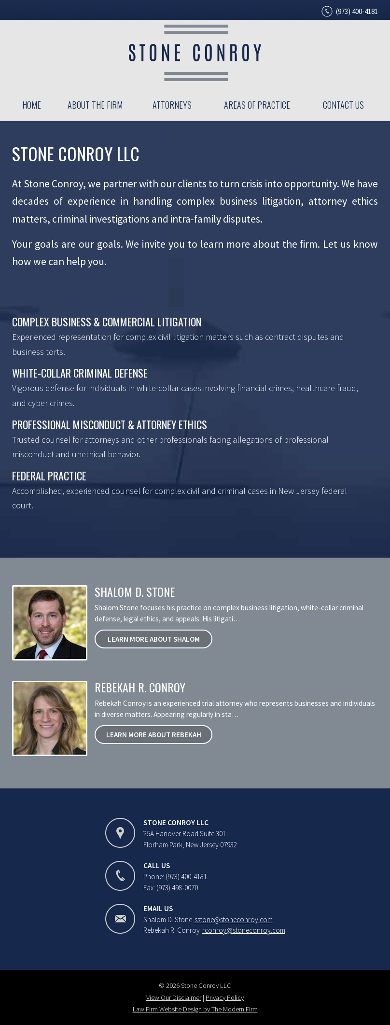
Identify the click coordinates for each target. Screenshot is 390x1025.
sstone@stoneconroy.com (234, 919)
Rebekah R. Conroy (140, 687)
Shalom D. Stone (135, 591)
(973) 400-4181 (357, 11)
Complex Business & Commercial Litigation (106, 321)
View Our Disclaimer (173, 997)
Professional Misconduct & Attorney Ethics (109, 424)
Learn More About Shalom (154, 639)
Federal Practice (49, 475)
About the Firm (95, 104)
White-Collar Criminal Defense (80, 372)
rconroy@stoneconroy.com (243, 930)
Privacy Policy (225, 997)
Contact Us (343, 104)
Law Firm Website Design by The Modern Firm (195, 1009)
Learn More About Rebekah (153, 734)
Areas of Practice (257, 104)
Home (31, 104)
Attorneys (172, 104)
